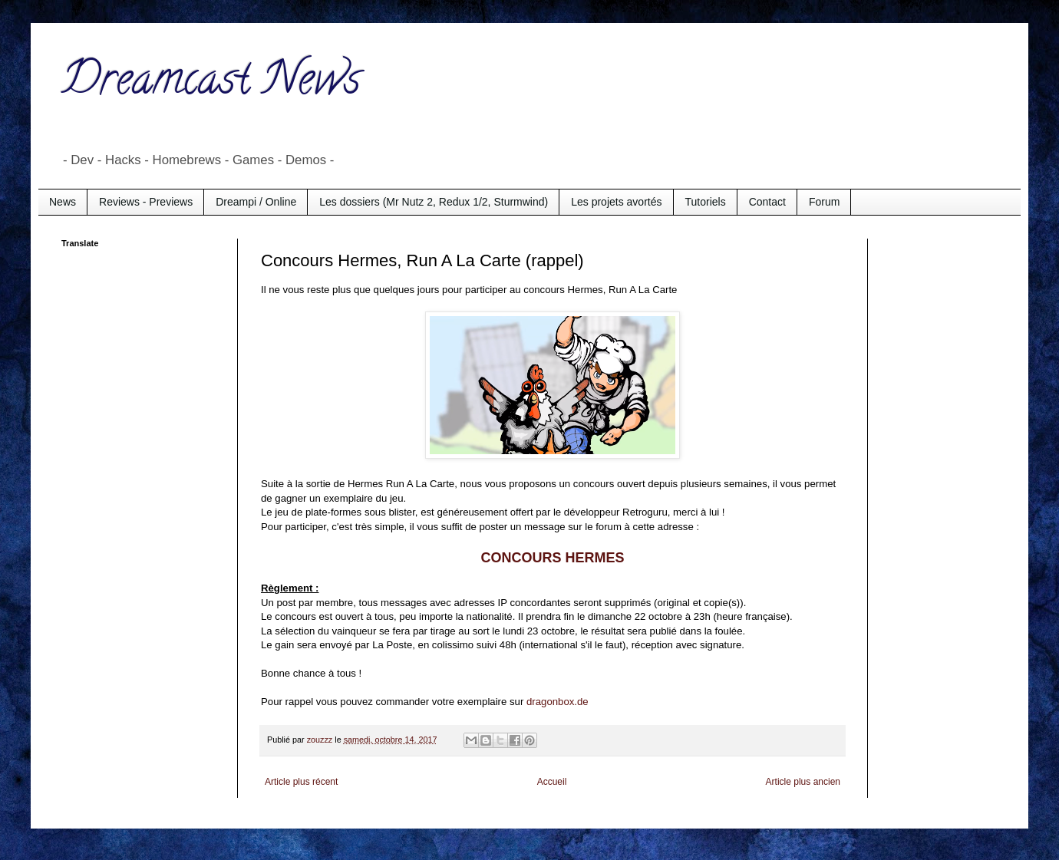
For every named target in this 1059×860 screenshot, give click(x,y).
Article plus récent (301, 781)
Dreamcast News (211, 84)
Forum (824, 202)
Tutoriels (705, 202)
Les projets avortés (616, 202)
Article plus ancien (803, 781)
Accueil (552, 781)
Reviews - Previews (146, 202)
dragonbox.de (557, 701)
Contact (767, 202)
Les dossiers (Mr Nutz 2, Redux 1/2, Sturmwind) (433, 202)
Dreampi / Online (256, 202)
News (62, 202)
